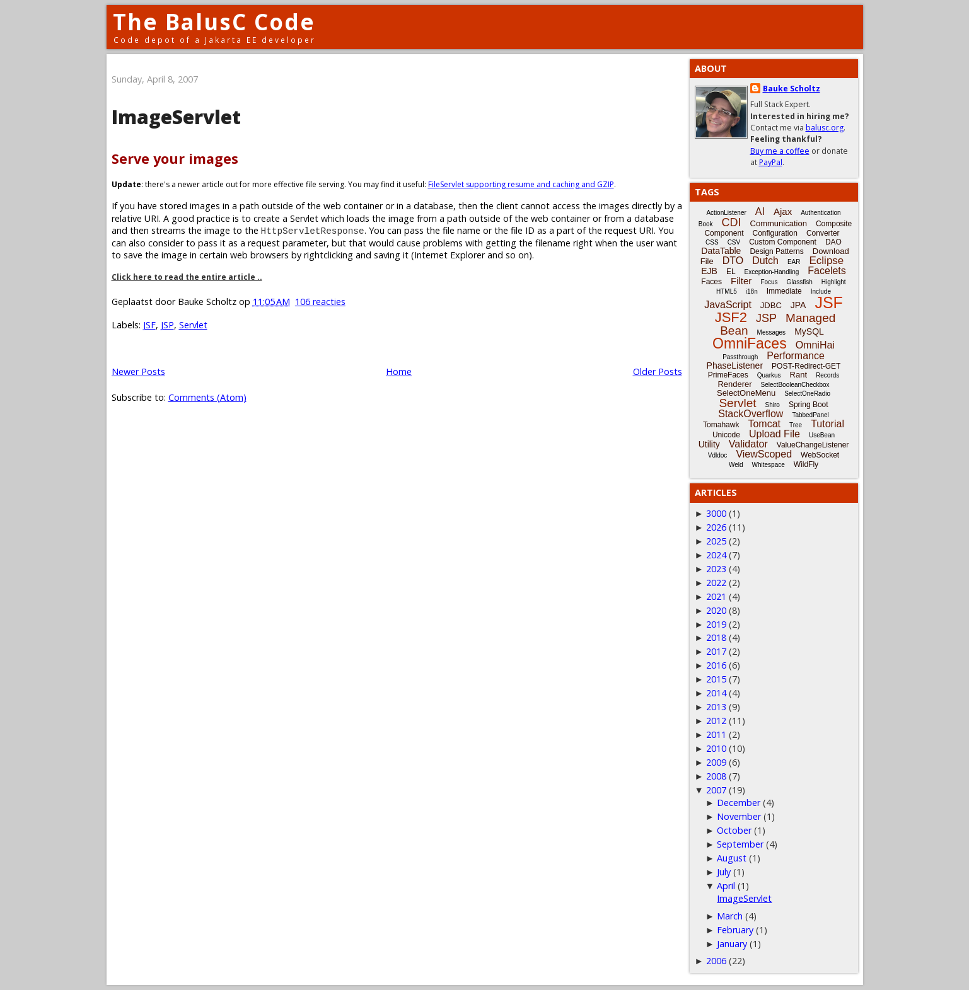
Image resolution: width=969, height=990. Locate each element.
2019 (716, 624)
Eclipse (826, 261)
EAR (794, 261)
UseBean (822, 435)
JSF (149, 325)
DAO (833, 242)
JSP (167, 325)
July (724, 872)
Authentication (820, 212)
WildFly (806, 464)
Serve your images (175, 158)
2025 (716, 541)
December (738, 803)
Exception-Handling (772, 271)
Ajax (783, 211)
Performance (796, 355)
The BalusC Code (214, 22)
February (735, 930)
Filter (741, 280)
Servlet (193, 325)
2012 (716, 721)
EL (731, 271)
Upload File (774, 434)
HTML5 (726, 291)
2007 (716, 790)
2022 (716, 583)
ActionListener (726, 212)
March (730, 916)
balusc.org (825, 127)
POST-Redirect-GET (806, 366)
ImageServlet (176, 117)
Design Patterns (776, 251)
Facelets (826, 270)
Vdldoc (718, 455)
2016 (716, 665)
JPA (798, 305)
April (726, 886)
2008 (716, 776)
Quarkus (769, 375)
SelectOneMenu (746, 393)
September (740, 844)
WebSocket (820, 455)
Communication (778, 223)
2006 (716, 961)
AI (760, 211)
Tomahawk (721, 424)
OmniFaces (749, 343)
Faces (711, 281)
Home (399, 371)
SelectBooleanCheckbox (795, 384)
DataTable (721, 251)
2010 (716, 748)
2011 (716, 734)
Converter (823, 233)
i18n (752, 291)
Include (821, 291)
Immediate (784, 291)
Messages (771, 332)
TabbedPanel (810, 415)
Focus (768, 282)
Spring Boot (808, 404)
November (739, 816)
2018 (716, 637)
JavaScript (727, 304)
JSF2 (731, 317)
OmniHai (815, 345)
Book (706, 224)
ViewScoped (764, 454)
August (731, 858)
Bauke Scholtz (791, 88)
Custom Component (782, 242)
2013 (716, 707)
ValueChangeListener (813, 444)
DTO (732, 260)
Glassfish (800, 282)
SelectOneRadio (807, 393)
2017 (716, 651)
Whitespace (768, 464)
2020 (716, 610)
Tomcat (764, 423)
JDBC (771, 305)
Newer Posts (138, 371)
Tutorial (827, 423)
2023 (716, 569)
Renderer (734, 384)
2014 (716, 693)
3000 (716, 513)
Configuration (774, 233)
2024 (716, 555)
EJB (709, 271)
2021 (716, 596)
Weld (736, 464)
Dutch (765, 260)
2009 (716, 762)
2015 (716, 679)
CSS (712, 242)
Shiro (772, 404)
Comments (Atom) (207, 397)
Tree (795, 425)
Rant (798, 374)
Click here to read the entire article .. (187, 277)
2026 (716, 527)
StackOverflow (750, 413)
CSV (734, 242)
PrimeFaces (728, 375)
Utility (709, 444)
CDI (731, 222)
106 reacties (320, 302)
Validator (748, 444)
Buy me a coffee (779, 151)
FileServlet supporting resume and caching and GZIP (521, 184)
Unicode (726, 434)
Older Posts (657, 371)
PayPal (770, 162)
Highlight (833, 282)
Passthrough (740, 357)
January (732, 944)
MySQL (809, 331)
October (734, 830)
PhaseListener (735, 365)
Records (827, 375)
